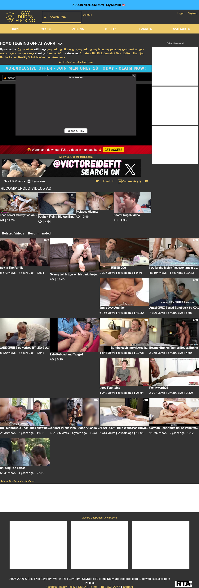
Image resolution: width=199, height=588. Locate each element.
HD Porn (127, 53)
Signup (192, 13)
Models (110, 29)
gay (119, 49)
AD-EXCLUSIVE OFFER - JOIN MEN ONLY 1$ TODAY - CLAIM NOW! (76, 68)
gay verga (28, 53)
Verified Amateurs (53, 57)
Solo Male (34, 57)
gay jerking (84, 49)
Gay (118, 53)
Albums (78, 29)
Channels (145, 29)
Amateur (85, 53)
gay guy (72, 49)
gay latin (98, 49)
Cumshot (109, 53)
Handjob (138, 53)
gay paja (110, 49)
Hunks (4, 57)
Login (180, 13)
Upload (87, 15)
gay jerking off (56, 49)
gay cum (15, 53)
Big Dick (97, 53)
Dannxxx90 (53, 53)
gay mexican (130, 49)
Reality (22, 57)
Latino (13, 57)
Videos (46, 29)
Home (16, 29)
